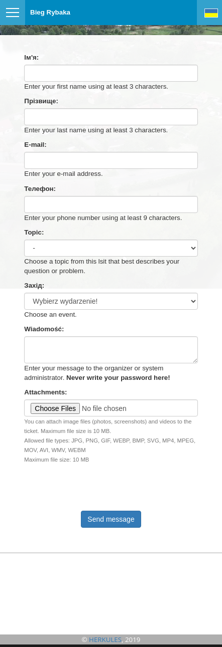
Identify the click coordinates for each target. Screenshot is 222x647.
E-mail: (35, 144)
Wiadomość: (44, 329)
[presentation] (75, 485)
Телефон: (40, 188)
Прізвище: (41, 101)
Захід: (34, 285)
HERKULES (105, 639)
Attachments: (45, 392)
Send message (110, 519)
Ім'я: (31, 57)
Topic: (34, 232)
